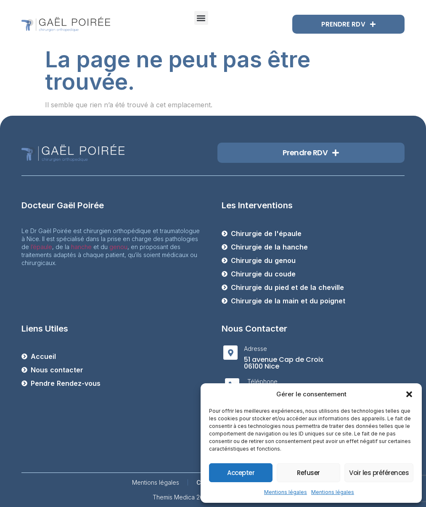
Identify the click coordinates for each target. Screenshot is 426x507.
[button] (409, 394)
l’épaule (41, 246)
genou (118, 246)
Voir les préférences (379, 472)
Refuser (308, 472)
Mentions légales (285, 492)
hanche (81, 246)
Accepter (240, 472)
